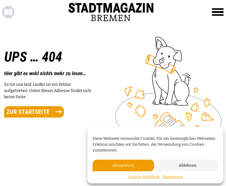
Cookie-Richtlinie (144, 176)
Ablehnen (188, 165)
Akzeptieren (123, 165)
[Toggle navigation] (218, 12)
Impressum (172, 176)
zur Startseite (34, 111)
